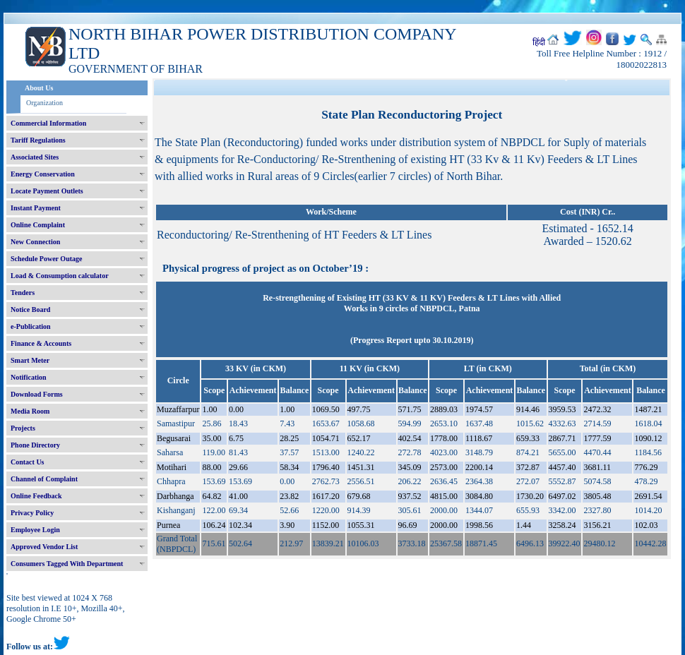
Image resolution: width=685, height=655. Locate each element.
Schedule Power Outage (46, 259)
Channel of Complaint (44, 479)
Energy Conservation (43, 174)
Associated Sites (35, 157)
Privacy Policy (32, 513)
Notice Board (30, 309)
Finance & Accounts (41, 343)
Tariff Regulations (38, 140)
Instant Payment (36, 208)
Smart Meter (30, 360)
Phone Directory (35, 445)
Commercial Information (48, 123)
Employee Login (35, 530)
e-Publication (31, 326)
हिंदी (538, 42)
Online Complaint (38, 225)
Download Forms (37, 394)
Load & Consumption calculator (60, 276)
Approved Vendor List (44, 547)
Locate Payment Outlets (47, 191)
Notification (29, 377)
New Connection (35, 242)
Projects (23, 428)
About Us (39, 88)
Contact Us (27, 462)
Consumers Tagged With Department (67, 563)
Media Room (30, 411)
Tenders (23, 292)
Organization (44, 103)
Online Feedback (36, 496)
